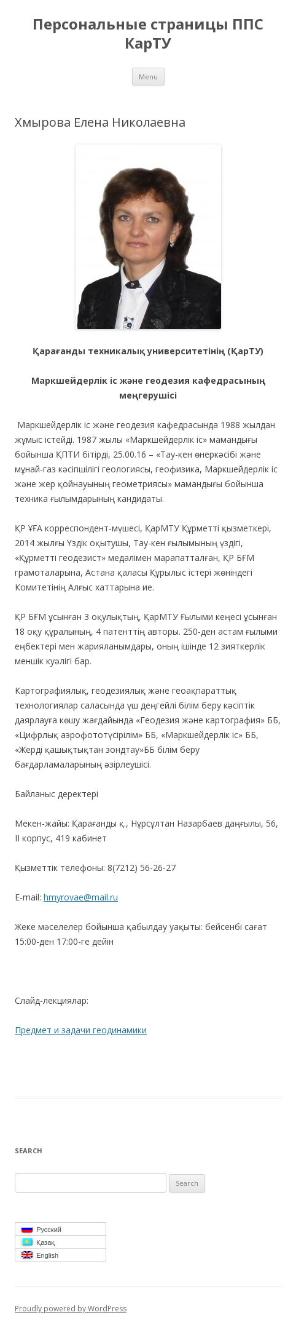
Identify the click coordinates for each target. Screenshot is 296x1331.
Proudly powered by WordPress (71, 1308)
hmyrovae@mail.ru (81, 897)
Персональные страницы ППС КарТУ (148, 34)
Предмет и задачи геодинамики (81, 1030)
